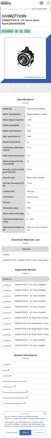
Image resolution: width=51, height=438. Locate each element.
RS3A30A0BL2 (10, 309)
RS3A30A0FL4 (10, 331)
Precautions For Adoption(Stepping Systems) (24, 400)
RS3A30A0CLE (11, 325)
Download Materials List (28, 86)
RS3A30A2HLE (11, 347)
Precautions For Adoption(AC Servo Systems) (25, 394)
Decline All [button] (39, 433)
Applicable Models (9, 91)
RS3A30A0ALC (11, 297)
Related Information (29, 91)
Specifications (7, 86)
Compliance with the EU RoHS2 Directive (22, 405)
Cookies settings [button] (12, 433)
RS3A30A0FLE (10, 336)
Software (8, 366)
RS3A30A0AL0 (10, 286)
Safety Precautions (12, 389)
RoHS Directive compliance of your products (24, 383)
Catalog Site (9, 378)
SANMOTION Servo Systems (21, 9)
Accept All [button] (25, 433)
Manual (7, 372)
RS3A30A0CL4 (10, 320)
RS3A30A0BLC (11, 314)
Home (4, 9)
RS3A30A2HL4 (10, 342)
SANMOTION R (41, 9)
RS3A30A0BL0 (10, 303)
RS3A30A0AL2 (10, 292)
